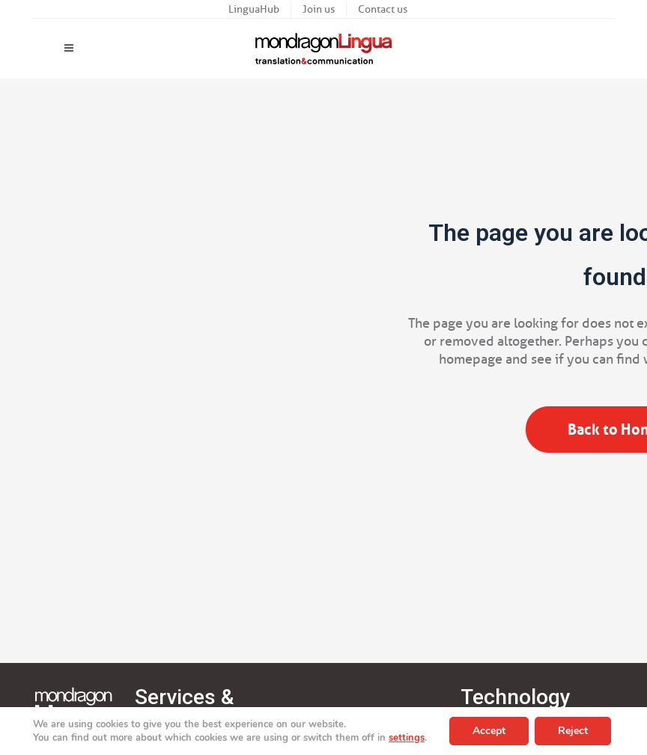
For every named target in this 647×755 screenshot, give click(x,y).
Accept (489, 731)
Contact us (382, 9)
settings (407, 738)
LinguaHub (253, 9)
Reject (573, 731)
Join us (319, 9)
